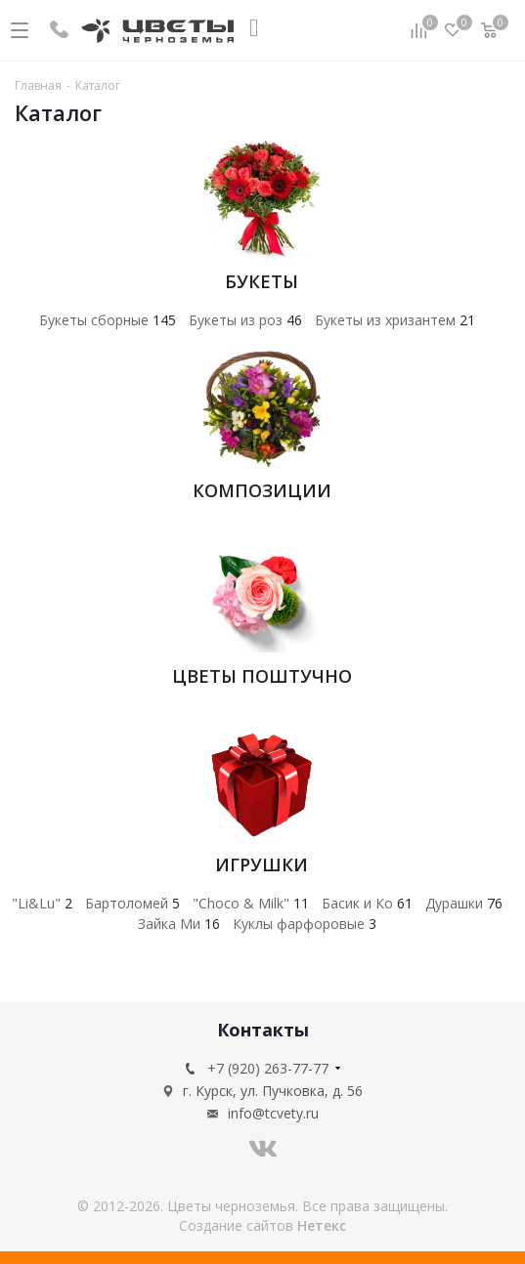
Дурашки (464, 903)
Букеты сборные (107, 320)
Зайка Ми (179, 923)
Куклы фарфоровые (304, 923)
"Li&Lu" (42, 903)
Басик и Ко (367, 903)
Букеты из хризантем (395, 320)
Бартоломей (132, 903)
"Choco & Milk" (251, 903)
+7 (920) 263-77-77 (267, 1068)
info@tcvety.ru (273, 1113)
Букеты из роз (245, 320)
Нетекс (321, 1225)
